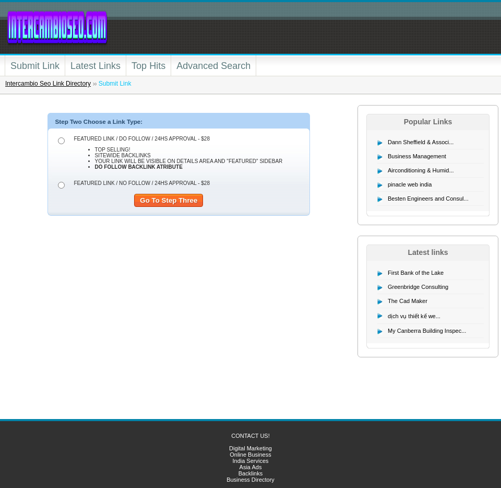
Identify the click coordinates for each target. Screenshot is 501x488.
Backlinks (250, 473)
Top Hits (148, 66)
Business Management (417, 156)
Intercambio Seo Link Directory (48, 83)
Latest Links (95, 66)
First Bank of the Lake (416, 273)
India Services (250, 461)
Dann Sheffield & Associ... (421, 142)
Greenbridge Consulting (418, 287)
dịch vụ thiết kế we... (414, 316)
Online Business (250, 454)
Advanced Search (213, 66)
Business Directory (250, 480)
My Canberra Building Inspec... (427, 331)
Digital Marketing (250, 448)
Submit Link (34, 66)
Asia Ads (251, 467)
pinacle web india (410, 184)
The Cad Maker (407, 301)
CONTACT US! (250, 436)
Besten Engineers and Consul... (428, 198)
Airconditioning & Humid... (421, 170)
